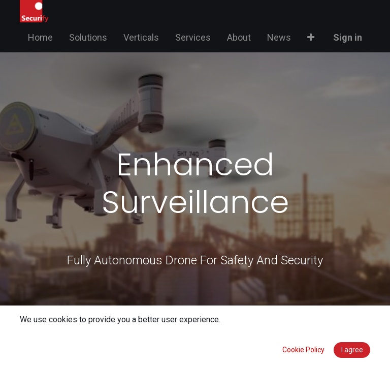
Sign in (347, 37)
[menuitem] (40, 37)
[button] (310, 37)
